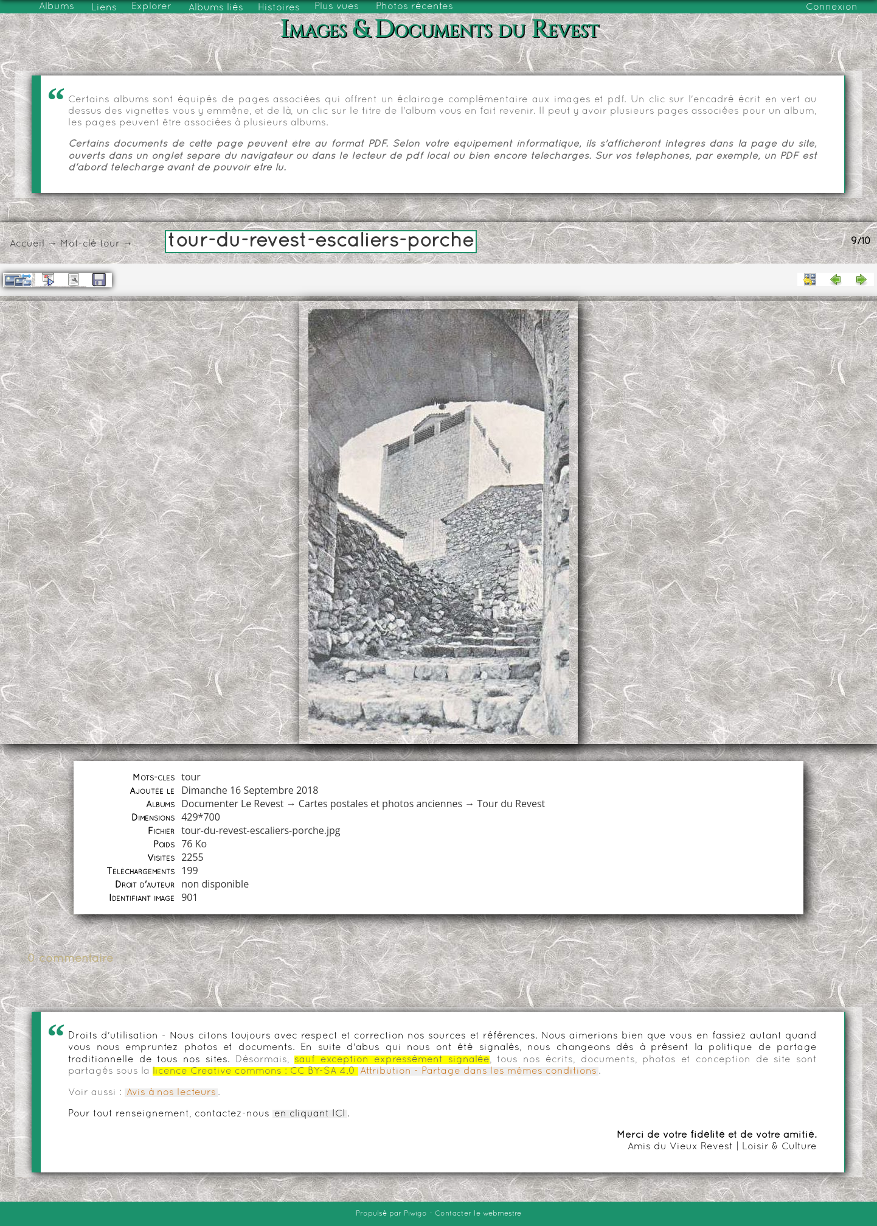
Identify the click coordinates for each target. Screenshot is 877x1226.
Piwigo (415, 1214)
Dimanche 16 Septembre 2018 (249, 790)
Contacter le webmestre (478, 1214)
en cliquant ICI (309, 1114)
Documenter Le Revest (232, 803)
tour (110, 244)
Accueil (27, 244)
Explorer (151, 6)
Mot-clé (78, 244)
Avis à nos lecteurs (171, 1092)
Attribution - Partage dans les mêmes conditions (478, 1071)
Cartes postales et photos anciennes (380, 803)
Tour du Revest (511, 803)
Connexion (832, 7)
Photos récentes (414, 6)
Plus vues (336, 6)
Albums (56, 6)
